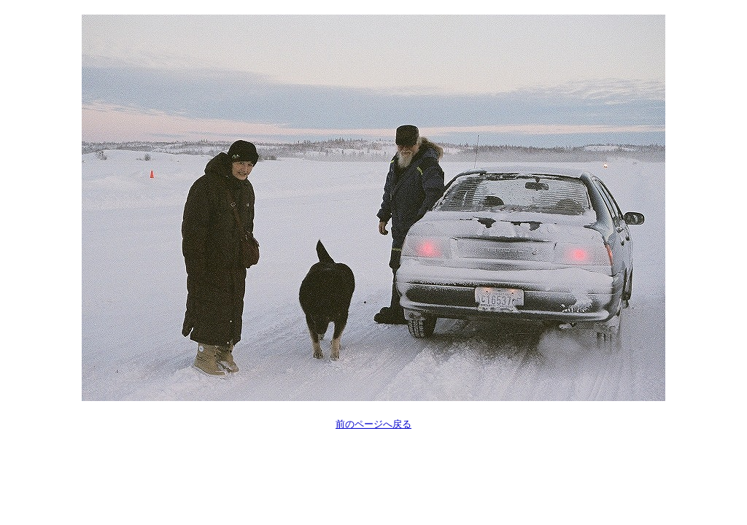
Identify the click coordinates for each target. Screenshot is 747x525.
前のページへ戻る (373, 424)
